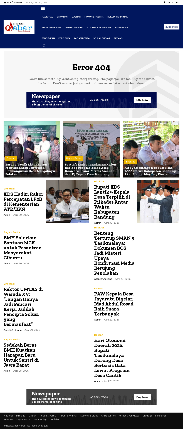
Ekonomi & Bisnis (89, 415)
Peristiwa (8, 419)
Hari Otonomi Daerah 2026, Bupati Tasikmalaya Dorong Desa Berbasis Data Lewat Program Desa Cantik (112, 357)
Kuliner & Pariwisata (129, 415)
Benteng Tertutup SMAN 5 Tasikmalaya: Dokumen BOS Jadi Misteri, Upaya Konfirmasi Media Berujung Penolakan (114, 253)
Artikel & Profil (108, 415)
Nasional (8, 415)
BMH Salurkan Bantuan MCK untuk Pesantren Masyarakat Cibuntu (23, 248)
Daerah (11, 158)
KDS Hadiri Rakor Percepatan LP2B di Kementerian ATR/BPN (24, 201)
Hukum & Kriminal (68, 415)
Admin (7, 214)
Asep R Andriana (103, 278)
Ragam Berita (73, 158)
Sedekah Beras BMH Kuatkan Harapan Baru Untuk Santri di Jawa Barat (21, 355)
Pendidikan (161, 415)
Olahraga (147, 415)
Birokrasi (130, 161)
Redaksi (55, 419)
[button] (44, 45)
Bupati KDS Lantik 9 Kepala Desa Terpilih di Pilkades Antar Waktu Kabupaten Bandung (112, 202)
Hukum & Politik (48, 415)
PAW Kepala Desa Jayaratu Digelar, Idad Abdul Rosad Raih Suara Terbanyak (114, 304)
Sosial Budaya (40, 419)
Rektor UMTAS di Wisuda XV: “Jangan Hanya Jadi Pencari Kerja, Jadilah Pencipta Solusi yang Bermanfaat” (23, 306)
